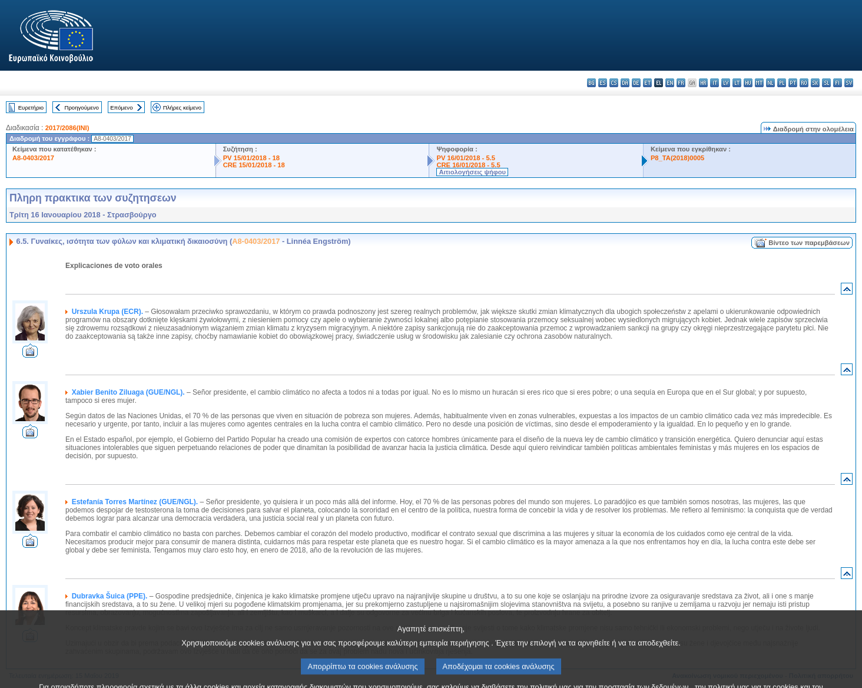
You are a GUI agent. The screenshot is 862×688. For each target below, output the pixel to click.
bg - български (591, 82)
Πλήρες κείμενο (182, 107)
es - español (602, 82)
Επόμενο (121, 107)
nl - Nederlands (770, 82)
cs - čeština (613, 82)
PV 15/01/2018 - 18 (251, 157)
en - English (669, 82)
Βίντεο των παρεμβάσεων (809, 242)
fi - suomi (837, 82)
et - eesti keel (647, 82)
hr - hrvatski (703, 82)
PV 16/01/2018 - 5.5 (465, 157)
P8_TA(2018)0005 (677, 157)
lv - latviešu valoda (725, 82)
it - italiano (714, 82)
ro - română (804, 82)
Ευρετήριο (31, 107)
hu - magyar (748, 82)
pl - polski (781, 82)
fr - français (681, 82)
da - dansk (625, 82)
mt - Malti (759, 82)
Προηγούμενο (81, 107)
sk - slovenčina (815, 82)
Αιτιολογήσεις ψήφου (472, 172)
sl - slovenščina (826, 82)
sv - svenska (848, 82)
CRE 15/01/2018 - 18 (254, 164)
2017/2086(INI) (67, 127)
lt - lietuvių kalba (736, 82)
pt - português (792, 82)
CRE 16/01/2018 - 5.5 (468, 164)
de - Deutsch (636, 82)
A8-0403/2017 (33, 157)
